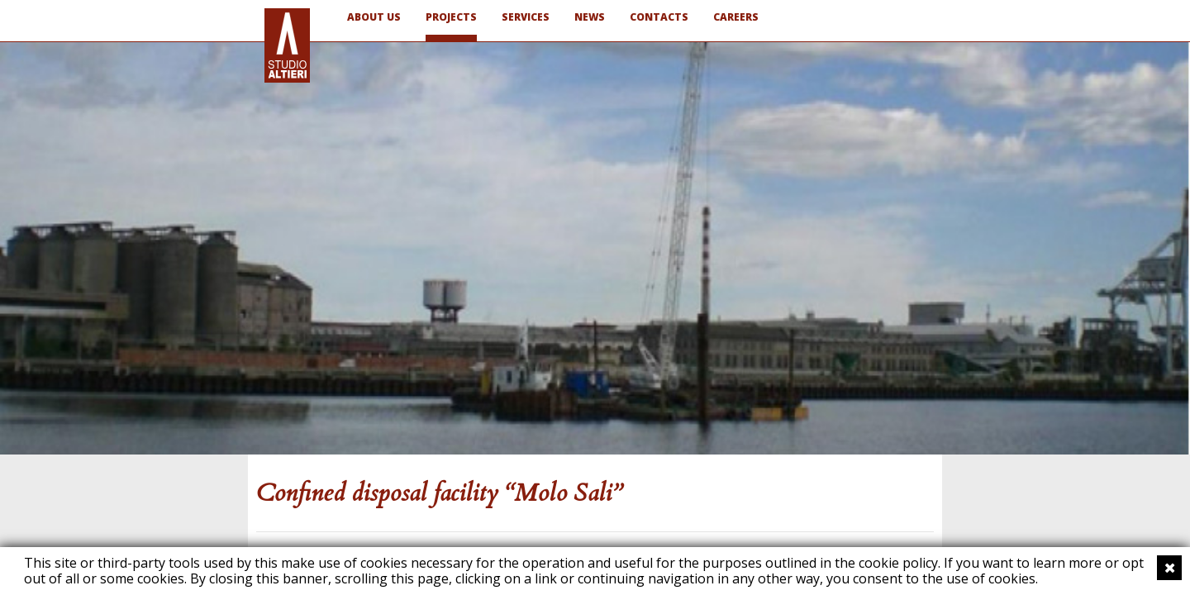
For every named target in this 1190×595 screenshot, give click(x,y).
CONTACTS (659, 17)
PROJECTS (451, 17)
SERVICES (526, 17)
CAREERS (736, 17)
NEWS (589, 17)
